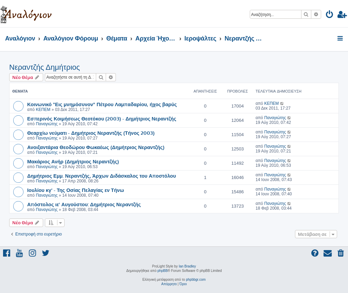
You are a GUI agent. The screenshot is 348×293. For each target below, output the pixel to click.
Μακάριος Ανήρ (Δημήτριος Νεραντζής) (73, 161)
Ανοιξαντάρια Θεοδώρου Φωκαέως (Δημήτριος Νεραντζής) (95, 147)
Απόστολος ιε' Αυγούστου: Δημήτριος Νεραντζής (84, 204)
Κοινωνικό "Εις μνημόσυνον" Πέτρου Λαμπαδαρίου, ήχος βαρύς (102, 104)
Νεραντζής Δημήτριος (44, 67)
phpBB (162, 271)
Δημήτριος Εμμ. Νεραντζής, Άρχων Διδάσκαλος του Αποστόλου (101, 176)
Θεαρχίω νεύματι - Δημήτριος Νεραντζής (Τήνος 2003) (91, 133)
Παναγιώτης (46, 123)
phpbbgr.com (196, 279)
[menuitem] (330, 15)
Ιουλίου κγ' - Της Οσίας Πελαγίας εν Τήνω (75, 190)
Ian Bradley (187, 266)
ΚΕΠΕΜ (43, 109)
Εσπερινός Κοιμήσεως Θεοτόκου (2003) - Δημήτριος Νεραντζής (101, 118)
